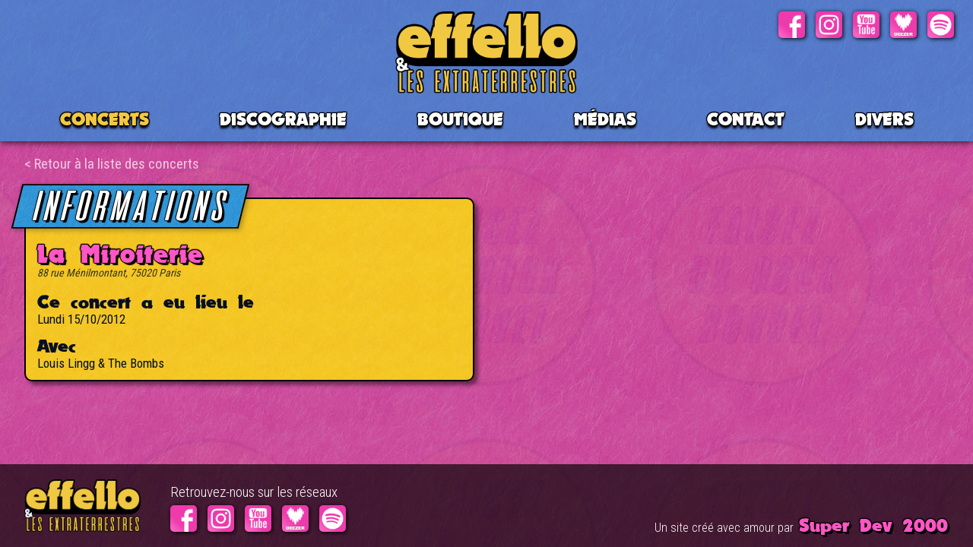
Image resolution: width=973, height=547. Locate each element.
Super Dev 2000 (873, 525)
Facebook (791, 24)
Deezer (903, 24)
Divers (884, 119)
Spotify (940, 24)
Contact (745, 119)
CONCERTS (104, 119)
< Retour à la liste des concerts (111, 163)
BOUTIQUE (460, 119)
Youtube (866, 24)
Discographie (283, 119)
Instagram (829, 24)
